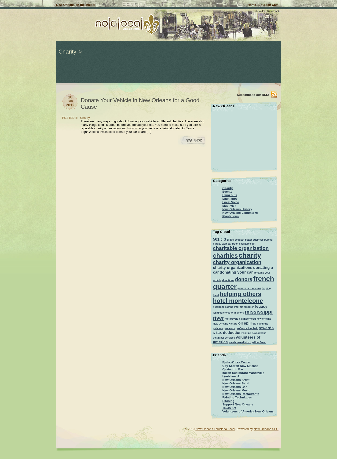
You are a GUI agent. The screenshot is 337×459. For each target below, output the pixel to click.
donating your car (236, 272)
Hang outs (229, 195)
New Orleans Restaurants (240, 394)
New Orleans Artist (235, 380)
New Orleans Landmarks (240, 212)
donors (243, 279)
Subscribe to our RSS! (253, 95)
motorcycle (231, 318)
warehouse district (240, 342)
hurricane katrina (223, 306)
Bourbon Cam (268, 5)
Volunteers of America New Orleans (248, 411)
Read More (192, 141)
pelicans (218, 328)
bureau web (220, 243)
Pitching (228, 401)
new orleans (264, 318)
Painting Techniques (237, 397)
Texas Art (229, 408)
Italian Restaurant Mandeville (243, 373)
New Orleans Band (235, 383)
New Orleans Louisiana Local (215, 429)
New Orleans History (237, 209)
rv (214, 333)
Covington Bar (232, 369)
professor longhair (247, 328)
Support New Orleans (237, 404)
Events (227, 191)
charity (250, 255)
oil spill (245, 323)
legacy (261, 306)
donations (228, 280)
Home (252, 5)
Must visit (229, 205)
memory (239, 312)
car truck (233, 243)
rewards (266, 328)
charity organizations (232, 267)
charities (225, 255)
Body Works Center (236, 362)
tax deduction (229, 332)
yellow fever (259, 342)
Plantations (230, 216)
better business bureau (258, 239)
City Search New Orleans (240, 366)
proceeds (229, 328)
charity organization (237, 262)
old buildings (260, 323)
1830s (230, 239)
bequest (239, 239)
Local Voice (230, 202)
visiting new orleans (254, 333)
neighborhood (247, 318)
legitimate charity (223, 312)
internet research (244, 306)
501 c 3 (219, 239)
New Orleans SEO (266, 429)
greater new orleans (249, 288)
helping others (240, 294)
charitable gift (247, 243)
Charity (67, 51)
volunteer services (224, 337)
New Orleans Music (236, 390)
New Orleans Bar (234, 387)
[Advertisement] (41, 70)
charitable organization (241, 248)
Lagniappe (230, 198)
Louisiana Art (232, 376)
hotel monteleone (238, 300)
